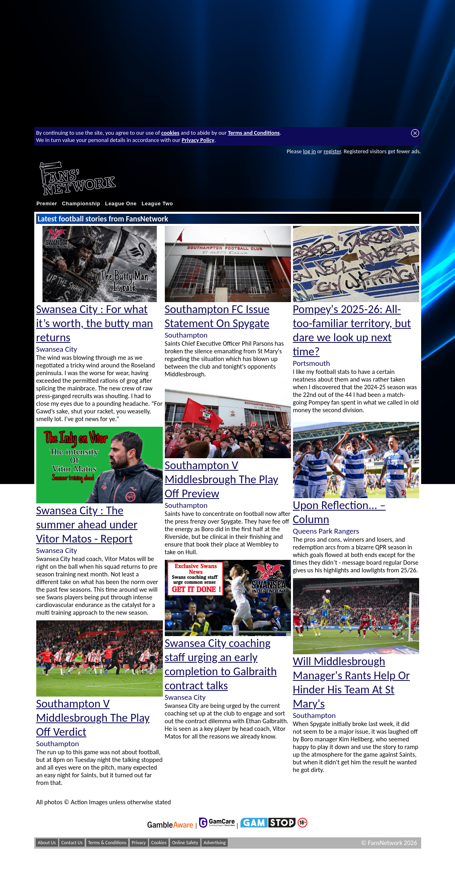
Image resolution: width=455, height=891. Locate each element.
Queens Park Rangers (326, 531)
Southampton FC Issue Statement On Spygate (217, 316)
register (332, 151)
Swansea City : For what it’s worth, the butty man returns (94, 323)
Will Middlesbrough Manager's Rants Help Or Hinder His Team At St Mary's (351, 682)
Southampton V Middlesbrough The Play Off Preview (221, 479)
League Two (157, 204)
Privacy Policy (198, 140)
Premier (47, 204)
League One (121, 204)
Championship (81, 204)
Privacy (139, 842)
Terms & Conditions (107, 842)
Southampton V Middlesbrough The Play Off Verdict (93, 718)
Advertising (215, 842)
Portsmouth (311, 363)
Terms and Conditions (254, 132)
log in (309, 151)
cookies (170, 132)
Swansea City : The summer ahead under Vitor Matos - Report (87, 524)
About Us (47, 842)
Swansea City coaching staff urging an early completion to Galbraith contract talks (221, 664)
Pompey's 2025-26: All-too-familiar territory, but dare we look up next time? (352, 330)
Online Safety (185, 842)
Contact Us (72, 842)
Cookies (158, 842)
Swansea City (56, 349)
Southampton (57, 743)
